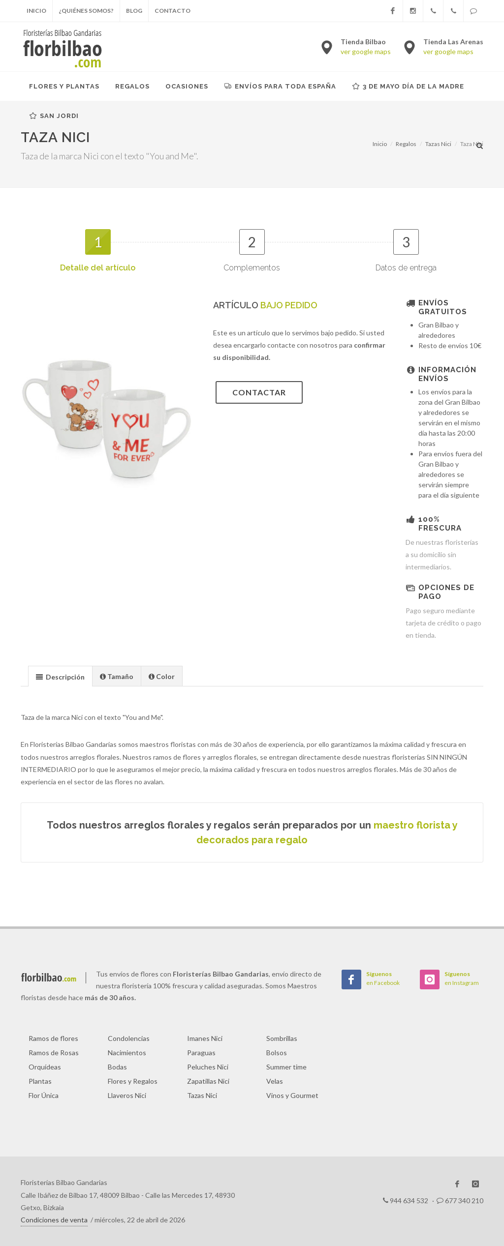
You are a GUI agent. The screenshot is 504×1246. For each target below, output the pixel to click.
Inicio (36, 10)
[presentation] (60, 676)
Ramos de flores (53, 1038)
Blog (134, 10)
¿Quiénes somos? (86, 10)
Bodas (117, 1067)
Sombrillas (281, 1038)
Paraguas (201, 1052)
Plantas (40, 1081)
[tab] (60, 676)
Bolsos (276, 1052)
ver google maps (366, 51)
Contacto (172, 10)
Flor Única (44, 1095)
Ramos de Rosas (54, 1052)
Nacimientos (127, 1052)
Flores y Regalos (133, 1081)
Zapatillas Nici (208, 1081)
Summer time (286, 1067)
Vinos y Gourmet (292, 1095)
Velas (274, 1081)
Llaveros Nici (127, 1095)
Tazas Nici (202, 1095)
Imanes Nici (204, 1038)
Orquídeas (45, 1067)
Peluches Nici (207, 1067)
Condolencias (129, 1038)
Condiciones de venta (54, 1220)
